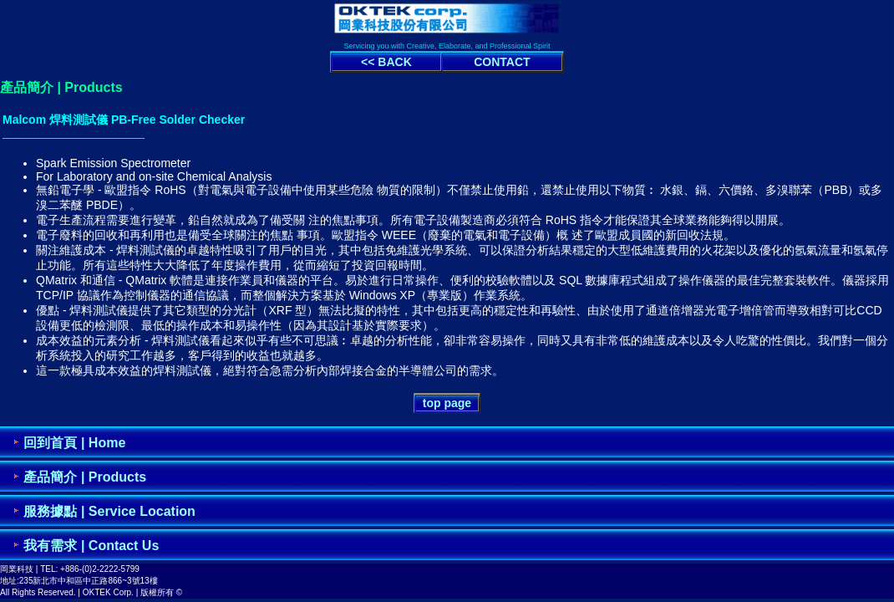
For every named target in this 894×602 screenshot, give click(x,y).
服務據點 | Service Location (109, 511)
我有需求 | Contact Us (91, 545)
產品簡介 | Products (84, 477)
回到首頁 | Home (74, 443)
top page (447, 403)
